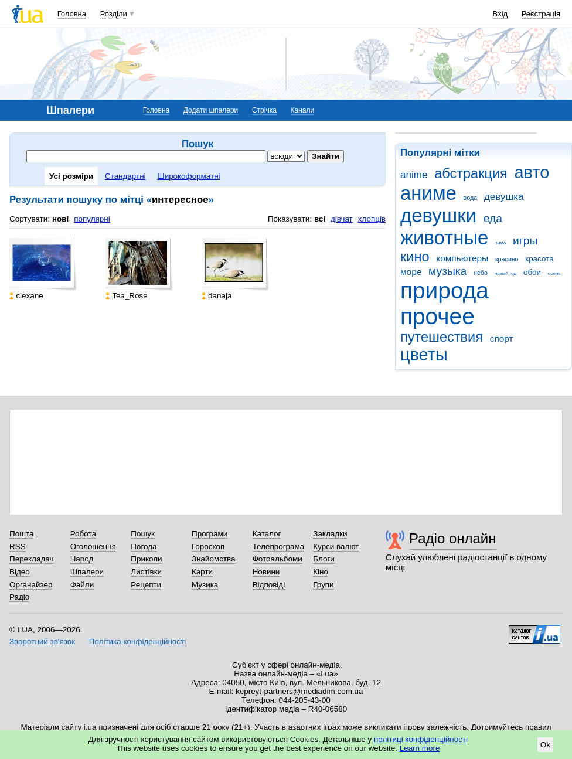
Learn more (420, 748)
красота (539, 258)
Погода (143, 546)
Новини (266, 571)
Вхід (500, 13)
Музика (205, 584)
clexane (26, 295)
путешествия (441, 337)
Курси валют (336, 546)
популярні (92, 219)
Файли (82, 584)
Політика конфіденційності (137, 641)
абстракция (471, 173)
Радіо (19, 597)
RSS (17, 546)
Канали (303, 110)
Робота (83, 533)
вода (471, 197)
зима (500, 243)
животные (444, 238)
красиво (507, 259)
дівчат (342, 219)
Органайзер (30, 584)
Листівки (146, 571)
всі (319, 219)
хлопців (372, 219)
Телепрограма (279, 546)
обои (532, 272)
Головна (71, 13)
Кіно (320, 571)
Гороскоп (208, 546)
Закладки (330, 533)
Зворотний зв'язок (42, 641)
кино (415, 256)
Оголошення (93, 546)
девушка (504, 196)
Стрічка (264, 110)
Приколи (146, 558)
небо (481, 272)
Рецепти (146, 584)
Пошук (143, 533)
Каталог (267, 533)
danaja (216, 295)
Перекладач (31, 558)
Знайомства (214, 558)
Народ (82, 558)
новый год (505, 273)
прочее (437, 316)
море (410, 272)
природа (444, 290)
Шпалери (87, 571)
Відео (19, 571)
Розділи (113, 13)
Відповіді (269, 584)
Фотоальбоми (277, 558)
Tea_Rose (126, 295)
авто (532, 172)
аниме (428, 193)
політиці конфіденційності (421, 739)
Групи (323, 584)
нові (60, 219)
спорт (501, 338)
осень (554, 273)
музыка (447, 271)
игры (525, 240)
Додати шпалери (210, 110)
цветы (424, 354)
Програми (209, 533)
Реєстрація (541, 13)
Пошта (21, 533)
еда (493, 218)
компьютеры (462, 258)
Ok (545, 744)
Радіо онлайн (452, 538)
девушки (438, 215)
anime (413, 175)
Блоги (324, 558)
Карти (202, 571)
